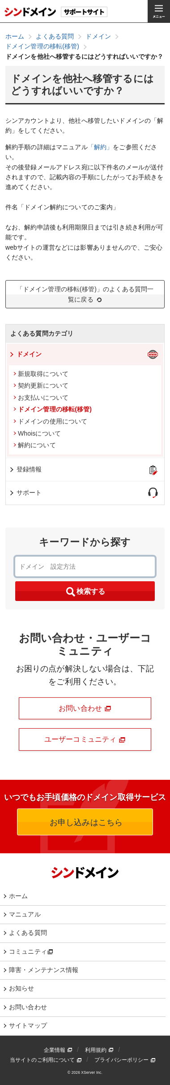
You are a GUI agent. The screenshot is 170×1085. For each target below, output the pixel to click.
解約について (34, 445)
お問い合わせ (85, 709)
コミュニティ (31, 951)
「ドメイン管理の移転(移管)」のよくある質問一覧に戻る (85, 294)
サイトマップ (28, 1025)
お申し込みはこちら (85, 822)
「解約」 (100, 147)
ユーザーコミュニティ (85, 739)
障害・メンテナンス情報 (44, 969)
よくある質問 (28, 932)
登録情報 (25, 469)
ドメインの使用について (50, 421)
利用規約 (99, 1050)
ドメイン (25, 354)
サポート (25, 492)
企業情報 (58, 1050)
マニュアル (25, 914)
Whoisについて (37, 433)
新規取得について (40, 373)
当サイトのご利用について (46, 1060)
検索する (85, 592)
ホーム (18, 895)
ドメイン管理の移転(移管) (52, 409)
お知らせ (21, 988)
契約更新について (40, 385)
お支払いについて (40, 397)
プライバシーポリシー (125, 1060)
